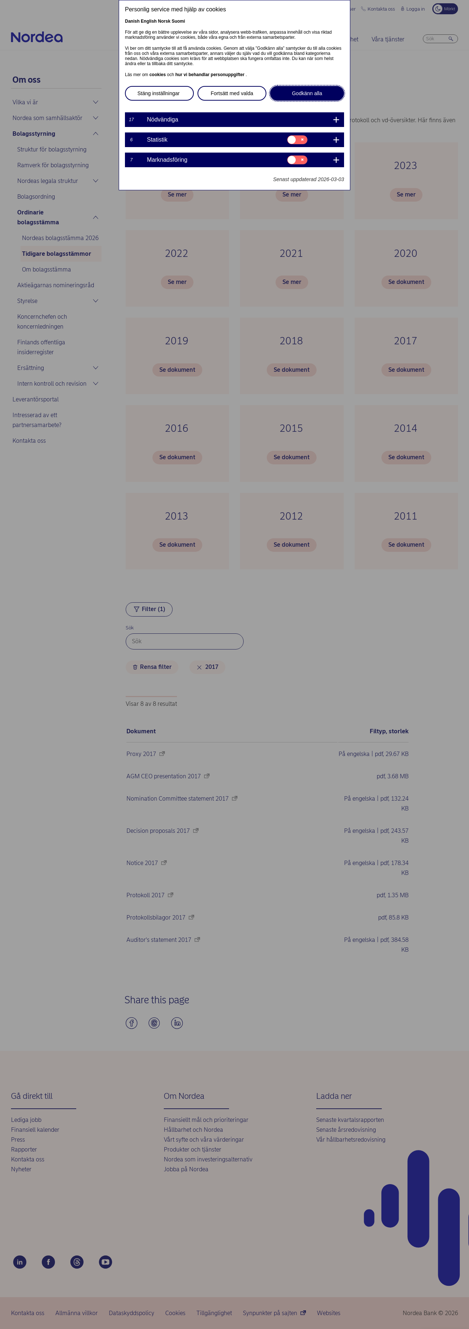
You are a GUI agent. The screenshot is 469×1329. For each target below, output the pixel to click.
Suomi (178, 21)
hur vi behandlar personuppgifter (210, 74)
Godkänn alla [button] (307, 93)
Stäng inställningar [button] (158, 93)
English (148, 21)
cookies (158, 74)
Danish (132, 21)
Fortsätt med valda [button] (232, 93)
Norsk (164, 21)
